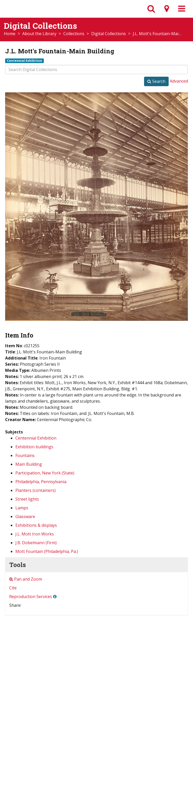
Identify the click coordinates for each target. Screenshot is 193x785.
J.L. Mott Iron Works (34, 534)
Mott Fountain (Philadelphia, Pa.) (46, 551)
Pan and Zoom (25, 579)
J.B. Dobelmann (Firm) (36, 542)
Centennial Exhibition (24, 60)
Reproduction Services (30, 596)
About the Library (39, 33)
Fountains (25, 455)
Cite (13, 588)
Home (9, 33)
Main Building (28, 464)
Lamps (21, 508)
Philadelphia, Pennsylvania (40, 481)
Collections (73, 33)
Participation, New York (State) (44, 473)
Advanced (179, 81)
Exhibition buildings (34, 447)
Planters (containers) (35, 490)
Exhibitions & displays (36, 525)
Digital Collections (108, 33)
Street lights (27, 499)
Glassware (25, 516)
